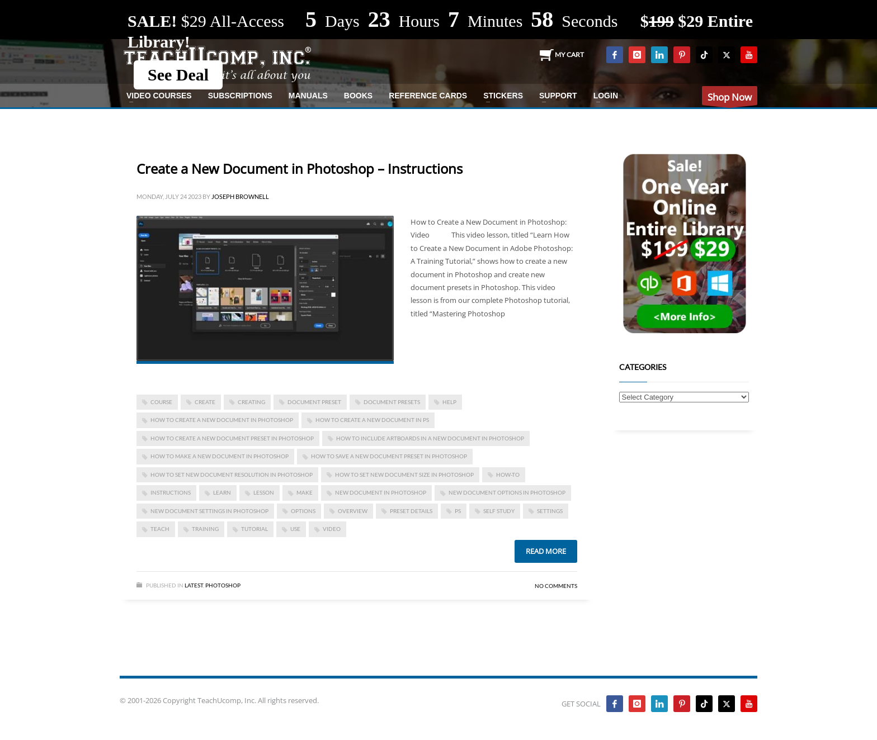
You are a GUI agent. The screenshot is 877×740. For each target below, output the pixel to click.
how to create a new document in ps (372, 419)
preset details (411, 510)
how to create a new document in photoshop (221, 419)
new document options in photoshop (507, 492)
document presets (392, 402)
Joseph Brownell (240, 196)
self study (499, 510)
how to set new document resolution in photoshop (231, 474)
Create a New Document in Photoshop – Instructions (299, 168)
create (205, 402)
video (332, 528)
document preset (314, 402)
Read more (546, 551)
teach (159, 528)
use (295, 528)
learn (222, 492)
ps (458, 510)
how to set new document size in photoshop (404, 474)
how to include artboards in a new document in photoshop (430, 438)
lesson (263, 492)
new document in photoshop (380, 492)
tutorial (254, 528)
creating (251, 402)
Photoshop (223, 585)
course (161, 402)
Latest (194, 585)
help (449, 402)
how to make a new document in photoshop (219, 456)
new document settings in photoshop (209, 510)
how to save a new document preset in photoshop (389, 456)
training (205, 528)
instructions (170, 492)
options (303, 510)
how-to (508, 474)
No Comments (556, 585)
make (304, 492)
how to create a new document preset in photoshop (232, 438)
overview (352, 510)
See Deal (178, 74)
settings (550, 510)
